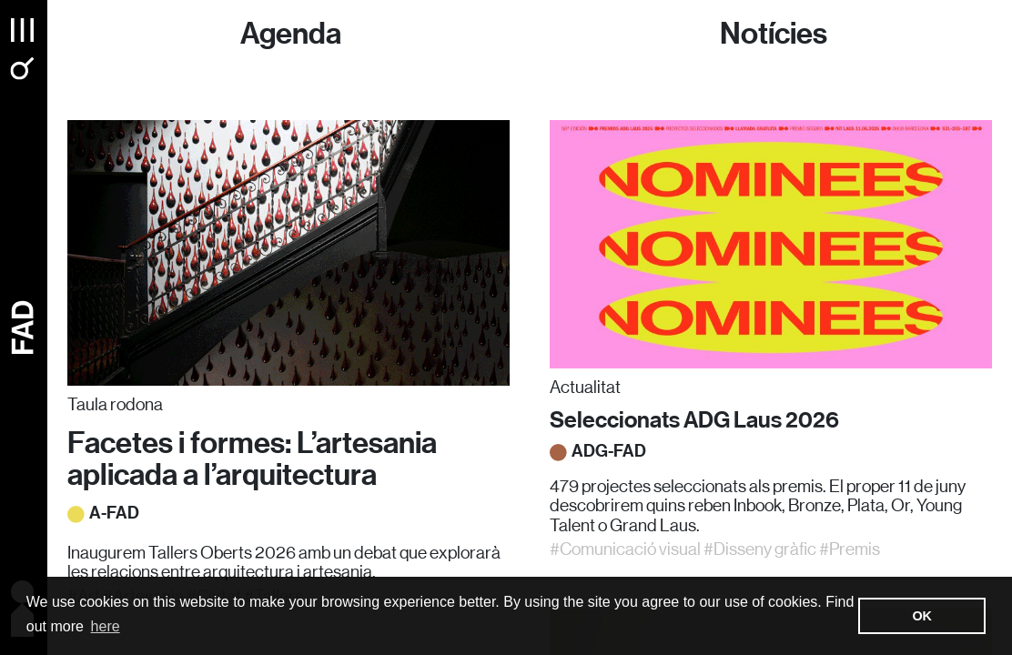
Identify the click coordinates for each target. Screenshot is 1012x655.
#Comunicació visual (625, 549)
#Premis (849, 549)
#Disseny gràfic (759, 549)
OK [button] (922, 616)
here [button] (105, 626)
